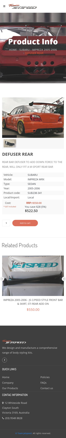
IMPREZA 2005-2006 (44, 49)
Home (13, 49)
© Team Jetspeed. (23, 433)
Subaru (24, 49)
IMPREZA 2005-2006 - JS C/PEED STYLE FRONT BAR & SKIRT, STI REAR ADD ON (33, 301)
